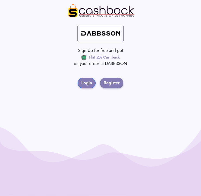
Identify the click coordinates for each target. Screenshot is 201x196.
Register (111, 83)
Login (86, 83)
